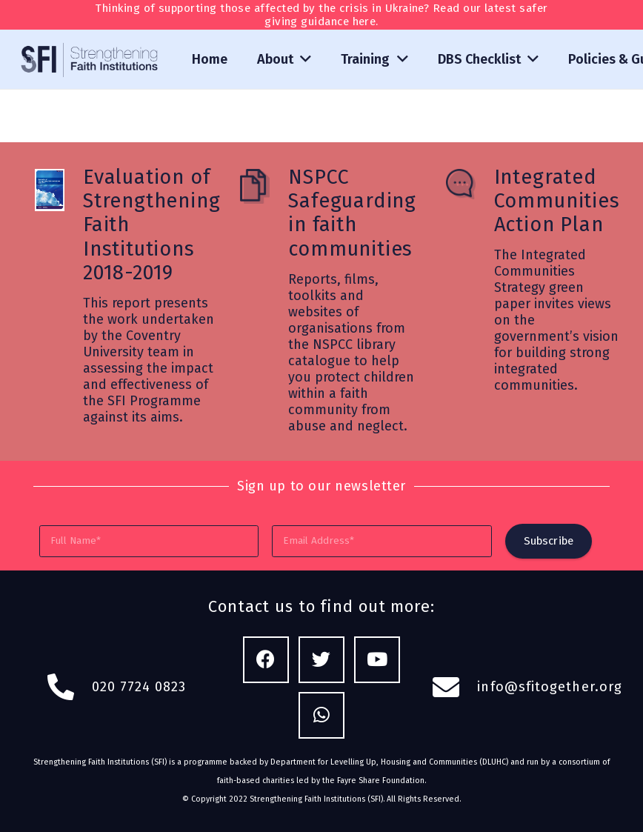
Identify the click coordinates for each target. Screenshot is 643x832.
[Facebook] (266, 659)
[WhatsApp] (322, 715)
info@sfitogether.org (549, 687)
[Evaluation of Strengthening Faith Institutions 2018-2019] (58, 192)
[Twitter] (322, 659)
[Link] (90, 60)
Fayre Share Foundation (380, 780)
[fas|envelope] (455, 687)
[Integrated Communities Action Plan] (469, 186)
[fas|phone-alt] (69, 687)
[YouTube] (377, 659)
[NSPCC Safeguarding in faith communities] (263, 188)
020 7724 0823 (139, 687)
